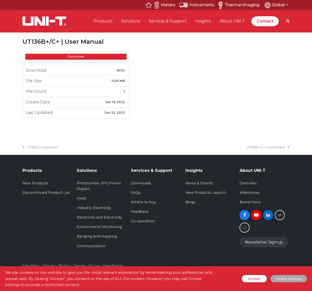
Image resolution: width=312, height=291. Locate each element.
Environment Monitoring (99, 227)
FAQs (136, 192)
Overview (248, 183)
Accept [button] (254, 279)
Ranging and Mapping (97, 236)
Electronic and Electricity (99, 217)
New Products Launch (205, 192)
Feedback (140, 211)
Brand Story (250, 202)
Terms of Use (87, 266)
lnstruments (197, 4)
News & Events (199, 183)
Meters (165, 4)
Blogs (190, 202)
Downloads (141, 183)
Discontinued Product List (46, 192)
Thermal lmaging (238, 4)
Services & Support (168, 21)
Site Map (31, 266)
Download (76, 56)
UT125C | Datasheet (40, 147)
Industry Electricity (94, 208)
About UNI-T (232, 21)
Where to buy (143, 202)
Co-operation (143, 221)
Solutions (130, 21)
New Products (35, 183)
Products (103, 21)
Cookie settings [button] (289, 279)
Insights (203, 21)
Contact (265, 21)
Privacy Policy (56, 266)
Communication (91, 246)
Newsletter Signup (264, 242)
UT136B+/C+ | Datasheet (268, 147)
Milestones (250, 192)
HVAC (82, 198)
